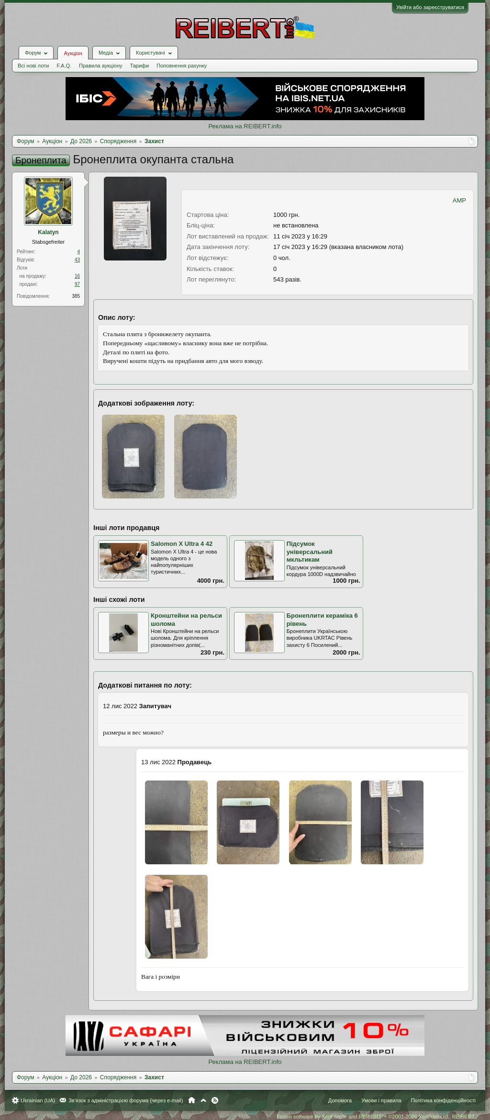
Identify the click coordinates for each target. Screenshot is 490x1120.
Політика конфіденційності (443, 1100)
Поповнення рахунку (181, 65)
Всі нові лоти (33, 65)
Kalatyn (48, 232)
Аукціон (73, 53)
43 (77, 259)
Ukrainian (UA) (38, 1100)
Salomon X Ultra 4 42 (181, 543)
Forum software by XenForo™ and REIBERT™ (376, 1117)
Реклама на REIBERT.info (244, 126)
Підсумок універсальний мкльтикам (310, 551)
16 (77, 276)
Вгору (203, 1100)
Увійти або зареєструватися (430, 7)
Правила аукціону (100, 65)
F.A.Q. (63, 65)
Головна (191, 1100)
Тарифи (139, 65)
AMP (459, 200)
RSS (215, 1100)
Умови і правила (381, 1100)
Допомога (340, 1100)
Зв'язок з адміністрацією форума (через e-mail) (125, 1100)
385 (76, 296)
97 (77, 284)
